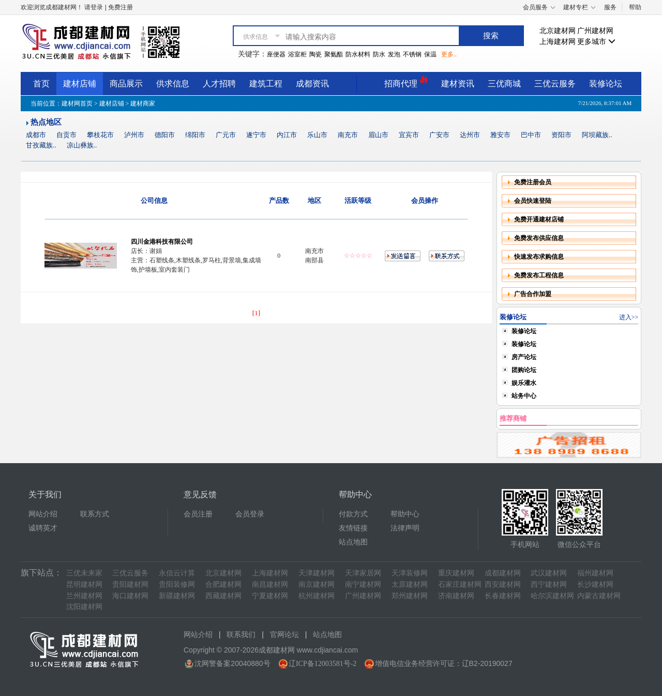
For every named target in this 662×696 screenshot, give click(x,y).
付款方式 (353, 514)
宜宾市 (409, 135)
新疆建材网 (177, 596)
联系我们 (241, 635)
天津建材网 (316, 573)
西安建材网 (503, 584)
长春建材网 (503, 596)
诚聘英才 (42, 528)
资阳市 (561, 135)
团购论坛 (523, 370)
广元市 (226, 135)
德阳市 (165, 135)
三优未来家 (84, 573)
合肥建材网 (223, 584)
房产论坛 (523, 357)
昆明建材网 (84, 584)
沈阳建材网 (84, 607)
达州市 (470, 135)
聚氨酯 (333, 54)
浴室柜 (297, 54)
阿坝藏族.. (597, 135)
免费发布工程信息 (539, 275)
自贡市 (66, 135)
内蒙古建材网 (599, 596)
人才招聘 (219, 83)
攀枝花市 (100, 135)
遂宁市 (256, 135)
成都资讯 (312, 83)
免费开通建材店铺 (539, 219)
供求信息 (172, 83)
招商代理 (406, 82)
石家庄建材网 (460, 584)
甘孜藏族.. (41, 145)
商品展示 (126, 83)
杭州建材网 (316, 596)
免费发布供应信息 (539, 238)
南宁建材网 (363, 584)
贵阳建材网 (130, 584)
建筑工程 (265, 83)
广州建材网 (595, 31)
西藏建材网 (223, 596)
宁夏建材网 (270, 596)
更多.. (449, 54)
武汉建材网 (549, 573)
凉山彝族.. (82, 145)
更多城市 (596, 42)
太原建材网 (410, 584)
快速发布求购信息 (539, 256)
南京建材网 (316, 584)
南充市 (348, 135)
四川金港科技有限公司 (162, 241)
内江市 (287, 135)
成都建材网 (503, 573)
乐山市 (317, 135)
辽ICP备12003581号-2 (322, 664)
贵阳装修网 (177, 584)
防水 (379, 54)
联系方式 (94, 514)
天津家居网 (363, 573)
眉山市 (378, 135)
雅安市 (500, 135)
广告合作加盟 (532, 294)
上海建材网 (557, 42)
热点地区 (46, 122)
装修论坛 (605, 83)
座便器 (276, 54)
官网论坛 (284, 635)
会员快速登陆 (532, 200)
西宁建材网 (549, 584)
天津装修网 (410, 573)
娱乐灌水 (523, 383)
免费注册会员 (532, 182)
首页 (41, 83)
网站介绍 (42, 514)
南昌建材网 (270, 584)
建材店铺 (79, 83)
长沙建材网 (595, 584)
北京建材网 (557, 31)
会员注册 (198, 514)
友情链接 (353, 528)
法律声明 (404, 528)
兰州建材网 (84, 596)
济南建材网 (456, 596)
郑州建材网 (410, 596)
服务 (610, 7)
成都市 (36, 135)
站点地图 (353, 542)
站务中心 (523, 395)
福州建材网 (595, 573)
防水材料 (357, 54)
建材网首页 (77, 103)
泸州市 (134, 135)
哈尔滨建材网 (552, 596)
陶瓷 (315, 54)
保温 (430, 54)
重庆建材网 (456, 573)
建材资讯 (457, 83)
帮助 (635, 7)
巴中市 (531, 135)
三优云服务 (555, 83)
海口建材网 (130, 596)
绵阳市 (195, 135)
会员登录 (249, 514)
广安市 (439, 135)
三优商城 (504, 83)
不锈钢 (412, 54)
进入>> (629, 317)
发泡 (394, 54)
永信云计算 (177, 573)
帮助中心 (404, 514)
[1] (256, 313)
